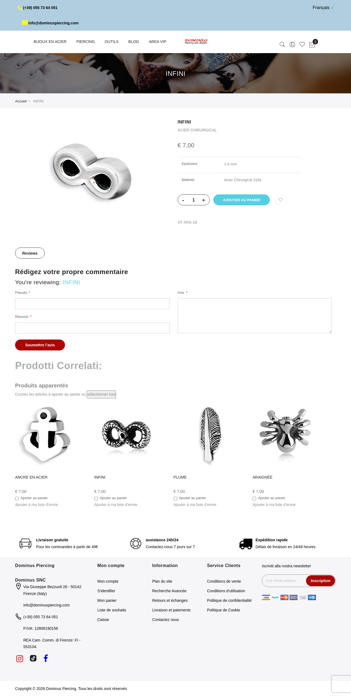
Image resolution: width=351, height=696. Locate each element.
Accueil (21, 101)
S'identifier (106, 591)
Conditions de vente (224, 581)
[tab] (30, 253)
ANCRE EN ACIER (31, 477)
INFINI (99, 477)
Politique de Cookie (223, 610)
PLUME (180, 477)
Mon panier (107, 600)
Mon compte (107, 581)
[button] (36, 504)
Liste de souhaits (111, 610)
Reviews (30, 253)
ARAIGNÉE (262, 477)
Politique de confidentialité (229, 600)
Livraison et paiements (171, 610)
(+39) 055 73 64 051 (38, 7)
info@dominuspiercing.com (50, 23)
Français (323, 7)
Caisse (103, 619)
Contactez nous (165, 619)
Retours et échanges (170, 600)
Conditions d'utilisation (226, 591)
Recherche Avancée (169, 591)
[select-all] (101, 394)
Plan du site (162, 581)
